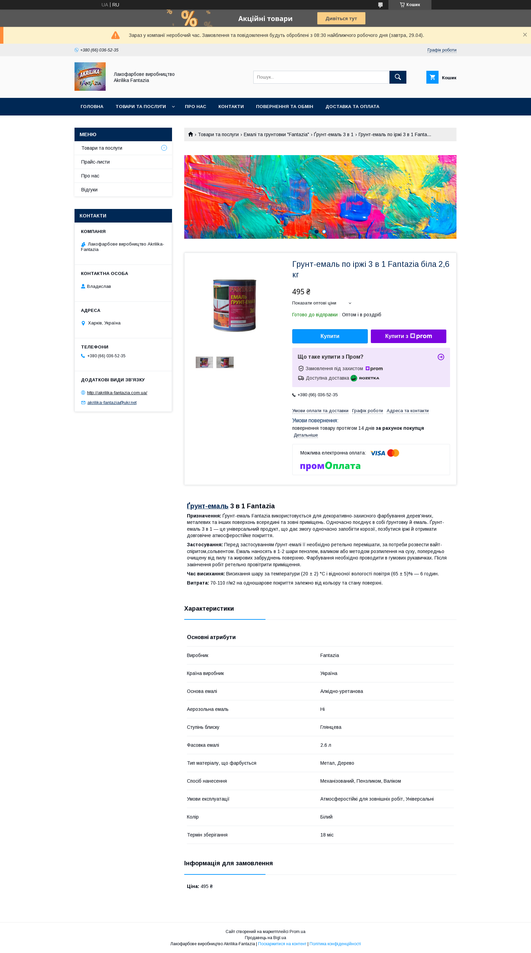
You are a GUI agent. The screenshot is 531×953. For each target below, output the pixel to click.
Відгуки (89, 189)
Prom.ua (297, 931)
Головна (92, 106)
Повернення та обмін (284, 106)
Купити (330, 336)
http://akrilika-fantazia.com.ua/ (117, 392)
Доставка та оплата (352, 106)
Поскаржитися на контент (282, 943)
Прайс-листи (95, 162)
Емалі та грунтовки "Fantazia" (276, 134)
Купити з (408, 336)
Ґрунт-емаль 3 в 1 (334, 134)
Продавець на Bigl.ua (265, 937)
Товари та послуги (140, 106)
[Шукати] (397, 77)
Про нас (195, 106)
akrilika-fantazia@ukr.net (111, 402)
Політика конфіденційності (335, 943)
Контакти (231, 106)
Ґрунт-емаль (208, 506)
